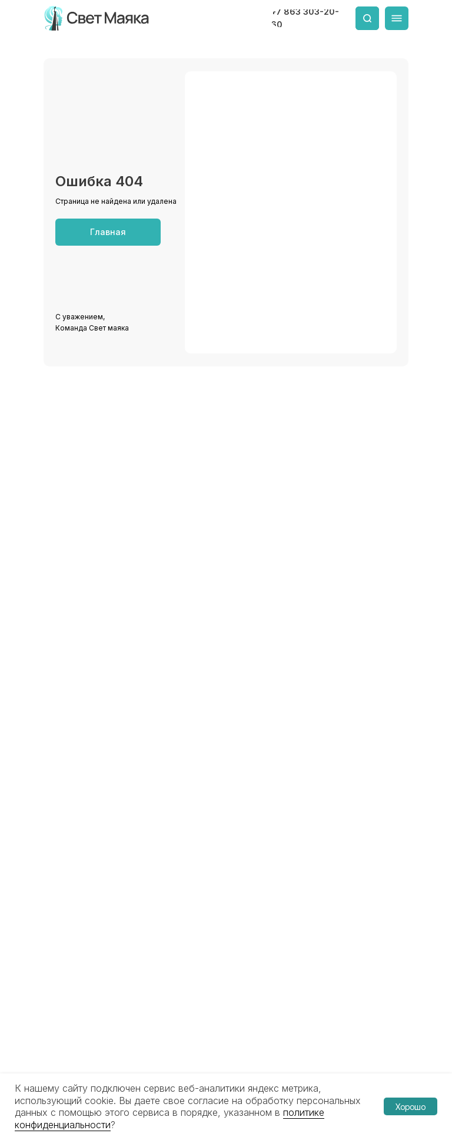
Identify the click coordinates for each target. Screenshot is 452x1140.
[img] (97, 18)
